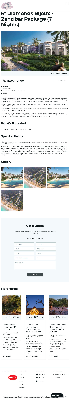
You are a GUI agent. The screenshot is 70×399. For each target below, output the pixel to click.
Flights (21, 384)
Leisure (21, 377)
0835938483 (56, 377)
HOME (20, 374)
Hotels (21, 381)
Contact (21, 387)
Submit (35, 274)
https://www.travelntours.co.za (10, 155)
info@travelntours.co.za (60, 374)
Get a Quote (61, 80)
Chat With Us (56, 395)
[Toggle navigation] (67, 3)
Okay (65, 396)
